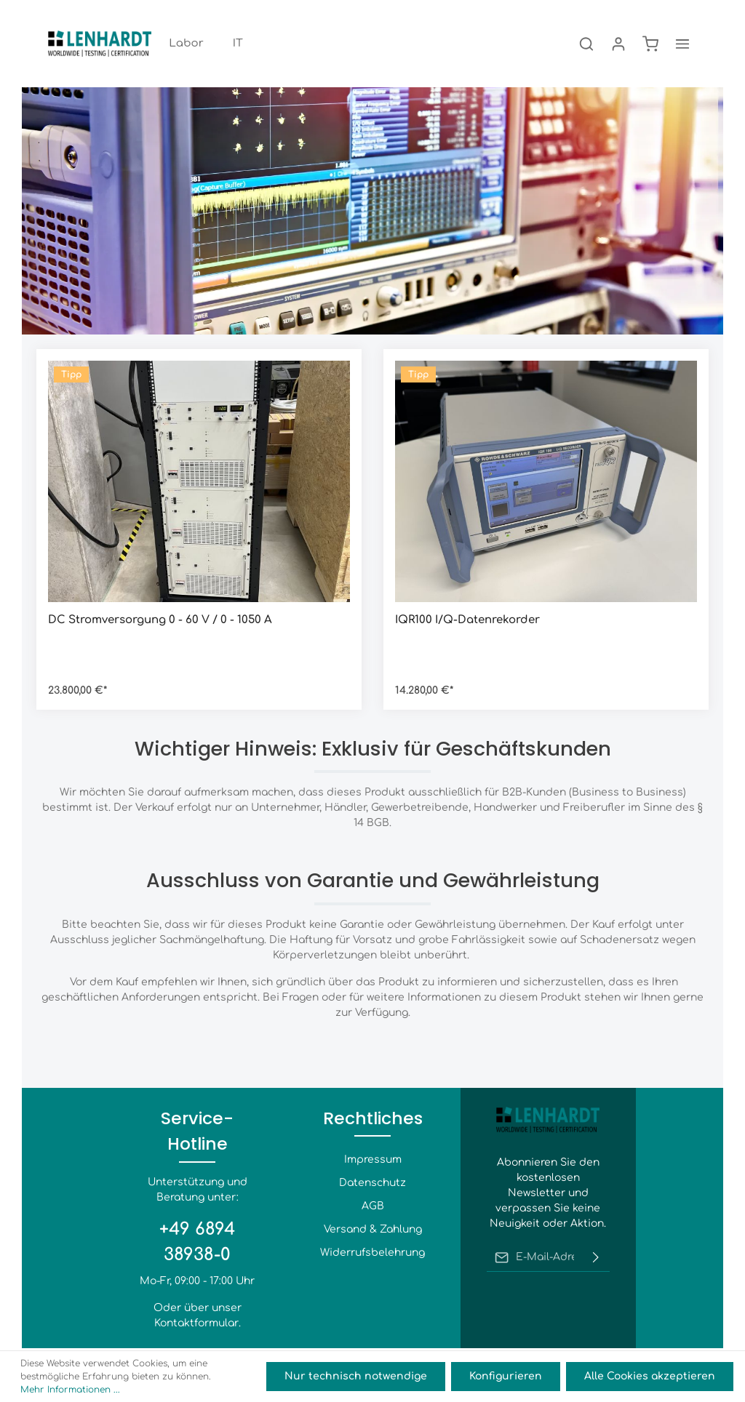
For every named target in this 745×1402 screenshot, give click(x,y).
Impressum (373, 1159)
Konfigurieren (505, 1376)
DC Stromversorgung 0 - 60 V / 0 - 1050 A (160, 620)
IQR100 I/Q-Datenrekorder (467, 620)
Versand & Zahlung (373, 1229)
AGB (373, 1206)
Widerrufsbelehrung (372, 1252)
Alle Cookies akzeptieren (649, 1376)
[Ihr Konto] (618, 43)
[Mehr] (682, 43)
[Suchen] (586, 43)
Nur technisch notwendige (355, 1376)
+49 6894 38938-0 (197, 1241)
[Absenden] (596, 1257)
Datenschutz (372, 1182)
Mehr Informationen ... (70, 1390)
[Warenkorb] (650, 43)
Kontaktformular (196, 1323)
